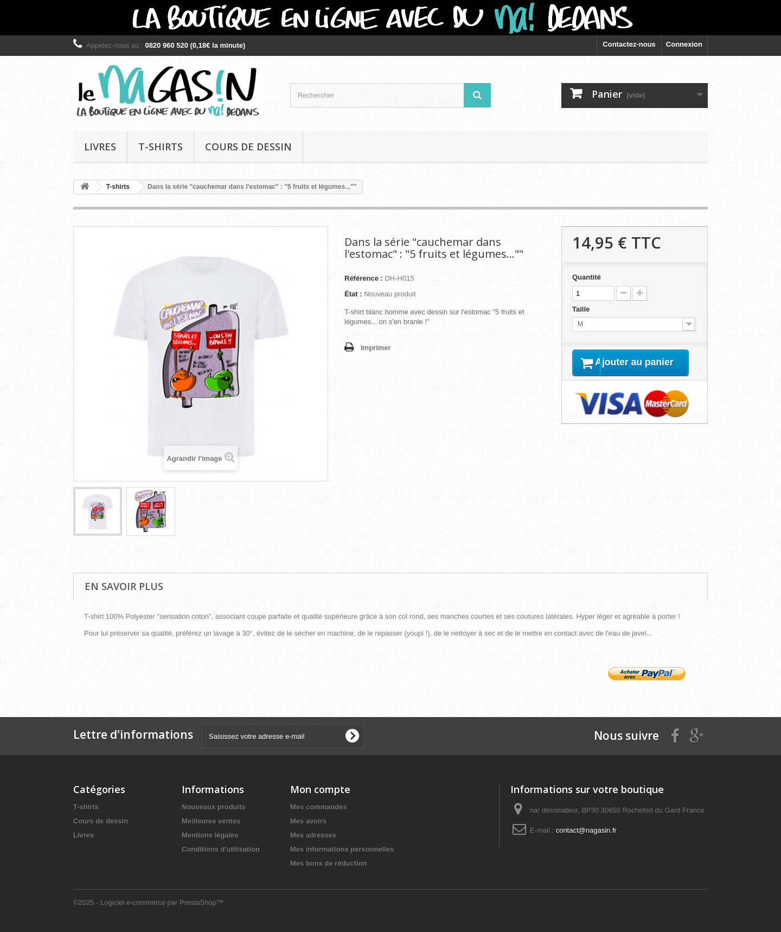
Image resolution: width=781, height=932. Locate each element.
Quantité (586, 277)
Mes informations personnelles (342, 849)
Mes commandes (318, 807)
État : (353, 294)
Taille (582, 309)
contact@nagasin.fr (586, 830)
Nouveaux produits (214, 807)
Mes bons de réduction (328, 863)
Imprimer (376, 348)
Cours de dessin (248, 146)
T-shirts (160, 146)
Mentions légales (210, 835)
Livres (100, 146)
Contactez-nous (629, 44)
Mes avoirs (308, 821)
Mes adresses (313, 835)
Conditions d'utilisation (221, 849)
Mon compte (320, 789)
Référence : (363, 278)
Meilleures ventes (211, 821)
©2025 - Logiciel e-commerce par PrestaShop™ (148, 902)
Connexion (684, 44)
